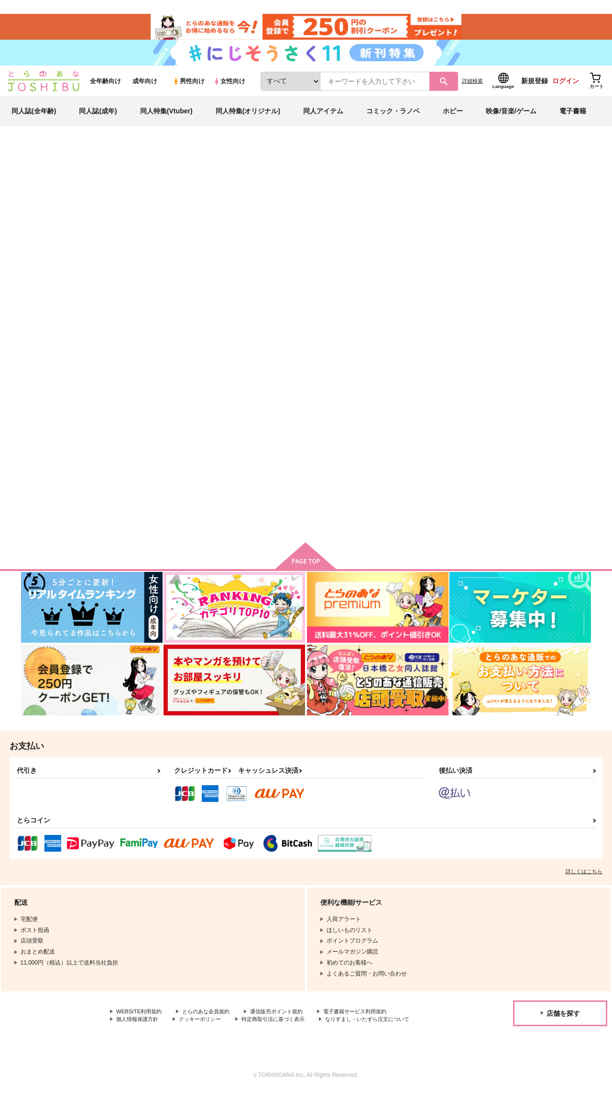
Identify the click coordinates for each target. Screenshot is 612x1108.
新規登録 (534, 86)
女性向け (229, 86)
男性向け (189, 86)
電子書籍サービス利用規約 (370, 1019)
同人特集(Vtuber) (166, 117)
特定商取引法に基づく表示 (283, 1027)
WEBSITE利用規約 (140, 1019)
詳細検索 (472, 86)
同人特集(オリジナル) (248, 117)
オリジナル (68, 185)
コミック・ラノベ (393, 117)
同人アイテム (323, 117)
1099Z (291, 204)
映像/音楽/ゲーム (511, 117)
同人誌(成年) (98, 117)
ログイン (565, 86)
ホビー (453, 117)
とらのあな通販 (39, 158)
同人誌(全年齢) (33, 117)
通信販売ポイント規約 (286, 1019)
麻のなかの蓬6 (258, 204)
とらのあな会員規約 (211, 1019)
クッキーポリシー (206, 1027)
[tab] (182, 300)
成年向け (144, 86)
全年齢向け (105, 86)
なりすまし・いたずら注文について (162, 1035)
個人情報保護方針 (139, 1027)
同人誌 (77, 158)
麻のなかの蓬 (338, 204)
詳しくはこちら (584, 878)
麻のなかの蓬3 (337, 457)
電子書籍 (572, 117)
